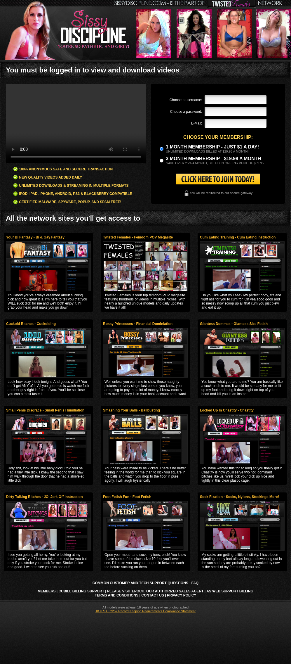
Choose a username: (186, 100)
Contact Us (152, 595)
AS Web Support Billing (229, 591)
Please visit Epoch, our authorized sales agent (155, 591)
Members (46, 591)
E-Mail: (196, 123)
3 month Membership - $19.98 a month (213, 158)
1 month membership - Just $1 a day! (212, 146)
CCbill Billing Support (81, 591)
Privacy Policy (181, 595)
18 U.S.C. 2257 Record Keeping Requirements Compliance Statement (145, 611)
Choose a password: (186, 112)
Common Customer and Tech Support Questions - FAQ (145, 583)
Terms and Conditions (117, 595)
